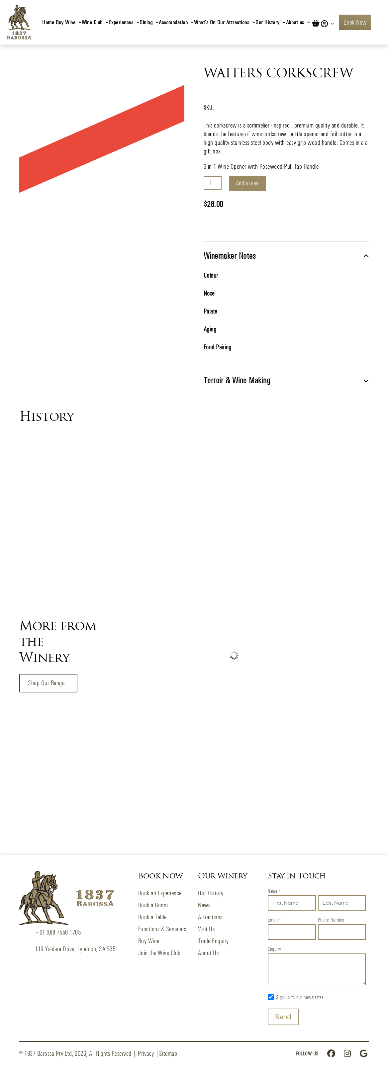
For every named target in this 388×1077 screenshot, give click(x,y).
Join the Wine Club (159, 953)
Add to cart (247, 183)
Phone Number (331, 920)
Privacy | (148, 1053)
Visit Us (206, 929)
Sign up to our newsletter (300, 997)
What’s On (205, 22)
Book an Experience (160, 893)
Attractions (210, 917)
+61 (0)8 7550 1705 (58, 932)
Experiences (121, 22)
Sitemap (168, 1053)
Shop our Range (46, 683)
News (204, 905)
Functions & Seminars (162, 929)
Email (274, 920)
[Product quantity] (213, 183)
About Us (208, 953)
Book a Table (152, 917)
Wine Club (92, 22)
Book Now (355, 22)
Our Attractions (233, 22)
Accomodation (173, 22)
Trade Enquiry (213, 941)
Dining (146, 22)
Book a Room (153, 905)
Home (48, 22)
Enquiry (274, 949)
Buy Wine (65, 22)
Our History (267, 22)
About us (295, 22)
